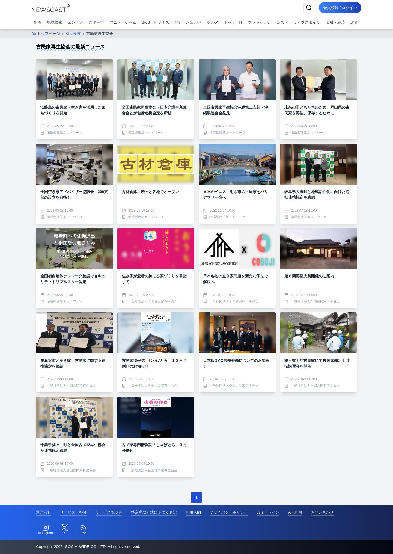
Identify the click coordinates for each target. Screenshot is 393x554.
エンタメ (75, 22)
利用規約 (193, 512)
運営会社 (43, 512)
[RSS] (83, 529)
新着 (37, 22)
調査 (354, 22)
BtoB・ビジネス (155, 22)
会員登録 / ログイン (340, 7)
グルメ (212, 22)
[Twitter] (64, 529)
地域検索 (54, 22)
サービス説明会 (109, 512)
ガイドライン (268, 512)
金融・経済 (335, 22)
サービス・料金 (73, 512)
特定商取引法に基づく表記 (154, 512)
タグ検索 (73, 33)
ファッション (259, 22)
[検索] (308, 7)
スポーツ (96, 22)
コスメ (282, 22)
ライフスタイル (306, 22)
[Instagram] (45, 529)
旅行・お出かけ (188, 22)
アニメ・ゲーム (122, 22)
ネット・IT (233, 22)
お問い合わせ (322, 512)
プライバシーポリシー (229, 512)
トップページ (46, 33)
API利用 (295, 512)
